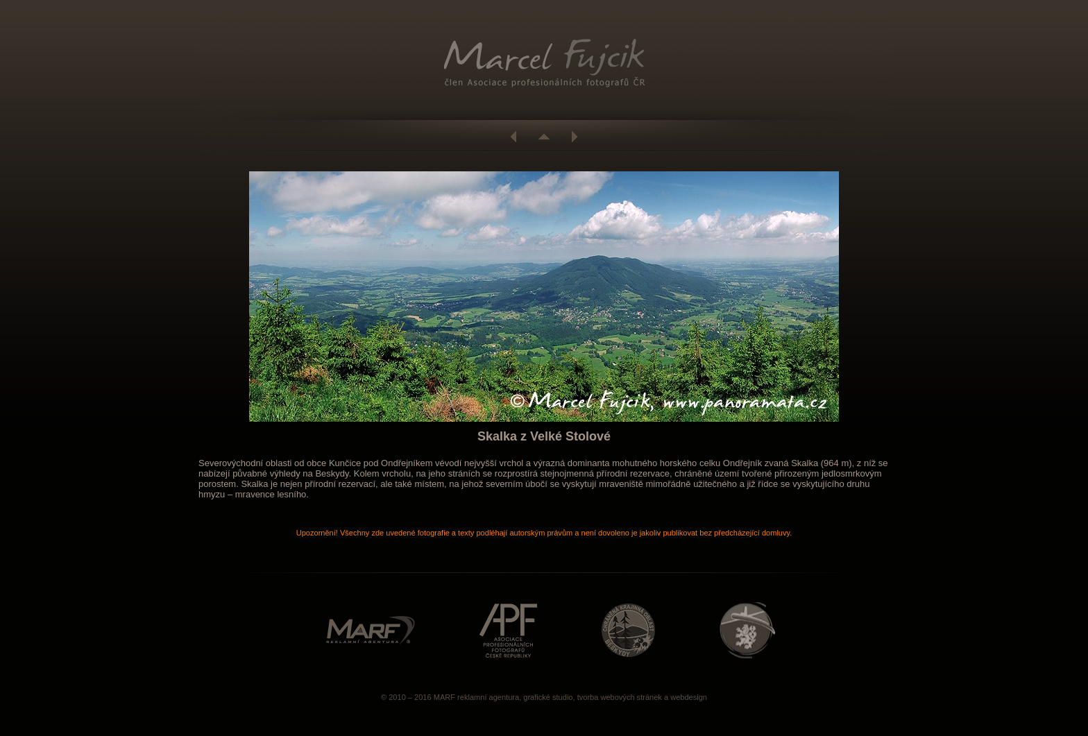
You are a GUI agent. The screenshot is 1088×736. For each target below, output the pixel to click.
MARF (444, 697)
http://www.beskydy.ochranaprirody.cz (628, 630)
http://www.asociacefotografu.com (508, 630)
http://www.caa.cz (747, 630)
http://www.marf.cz (370, 630)
